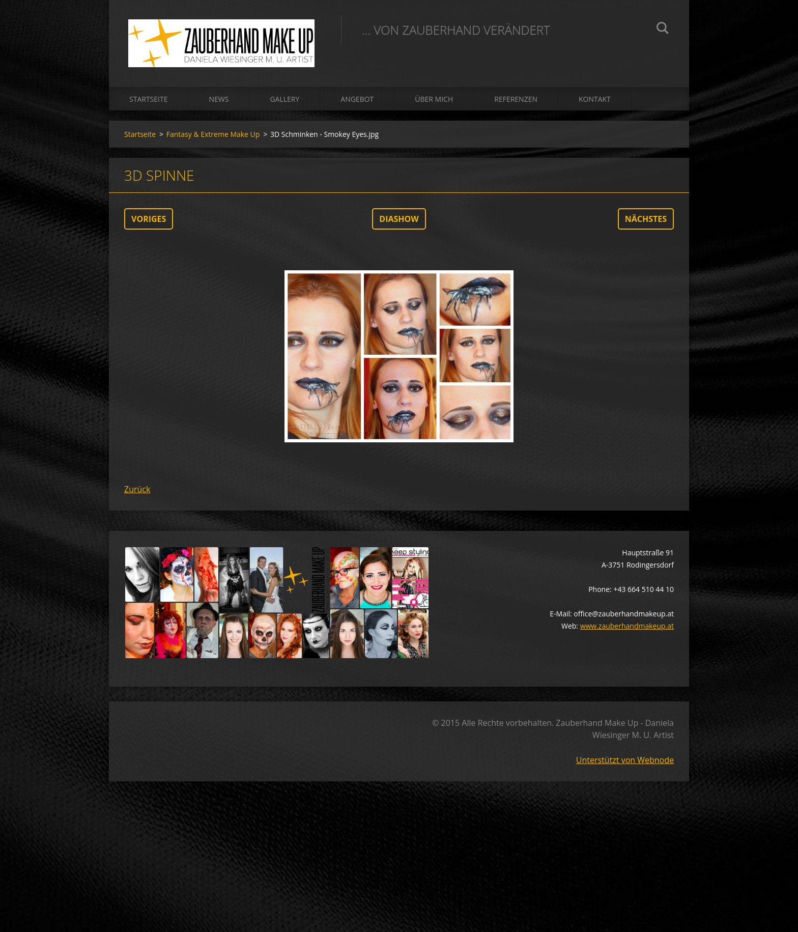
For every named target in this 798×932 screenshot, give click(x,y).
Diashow (398, 221)
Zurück (137, 491)
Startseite (148, 101)
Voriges (148, 221)
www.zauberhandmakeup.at (627, 628)
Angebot (357, 101)
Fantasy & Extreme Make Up (213, 137)
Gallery (284, 101)
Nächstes (646, 221)
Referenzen (515, 101)
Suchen (663, 29)
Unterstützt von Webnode (625, 762)
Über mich (434, 101)
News (219, 101)
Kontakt (595, 101)
